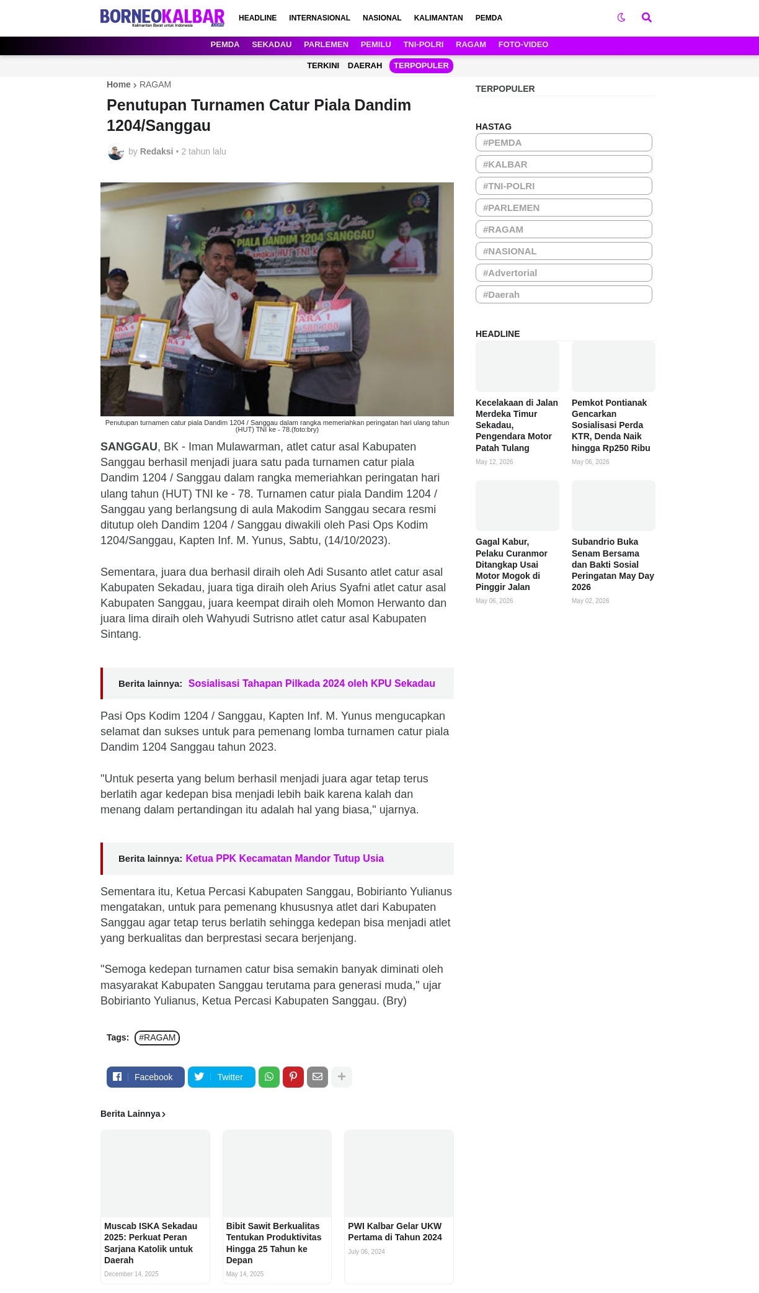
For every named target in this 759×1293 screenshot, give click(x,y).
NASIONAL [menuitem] (382, 18)
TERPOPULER (421, 65)
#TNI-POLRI (509, 186)
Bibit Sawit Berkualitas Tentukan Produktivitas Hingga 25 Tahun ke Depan (274, 1243)
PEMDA (225, 44)
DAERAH (365, 65)
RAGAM (471, 44)
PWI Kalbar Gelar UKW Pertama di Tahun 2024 (395, 1231)
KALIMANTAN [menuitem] (438, 18)
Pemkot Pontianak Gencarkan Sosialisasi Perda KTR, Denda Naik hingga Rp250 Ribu (611, 425)
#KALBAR (505, 164)
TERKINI (323, 65)
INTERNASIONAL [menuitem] (319, 18)
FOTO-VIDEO (524, 44)
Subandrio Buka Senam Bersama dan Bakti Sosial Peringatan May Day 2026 (613, 564)
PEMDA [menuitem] (489, 18)
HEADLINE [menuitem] (258, 18)
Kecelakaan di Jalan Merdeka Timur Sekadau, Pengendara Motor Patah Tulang (517, 425)
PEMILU (376, 44)
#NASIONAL (510, 251)
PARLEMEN (326, 44)
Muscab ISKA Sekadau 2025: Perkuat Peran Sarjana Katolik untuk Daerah (150, 1243)
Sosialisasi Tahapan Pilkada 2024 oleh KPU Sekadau (310, 683)
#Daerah (501, 294)
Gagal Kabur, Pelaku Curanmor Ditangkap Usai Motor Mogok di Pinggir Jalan (512, 564)
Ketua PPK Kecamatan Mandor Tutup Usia (284, 858)
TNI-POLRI (423, 44)
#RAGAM (157, 1037)
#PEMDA (502, 142)
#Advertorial (510, 272)
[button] (621, 18)
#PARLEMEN (511, 207)
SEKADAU (271, 44)
